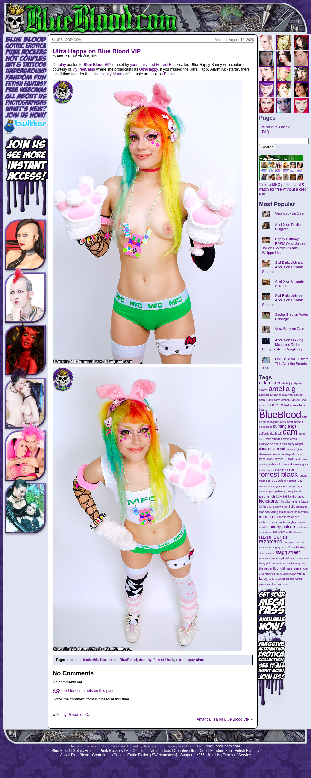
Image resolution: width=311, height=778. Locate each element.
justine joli (267, 496)
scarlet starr (298, 547)
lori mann (301, 506)
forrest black (163, 660)
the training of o (296, 563)
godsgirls (279, 480)
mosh (281, 522)
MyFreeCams (83, 69)
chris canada (273, 439)
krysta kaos (299, 501)
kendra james (296, 496)
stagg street (288, 552)
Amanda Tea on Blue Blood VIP (223, 719)
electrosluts (285, 464)
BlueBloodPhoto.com (222, 746)
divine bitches (275, 459)
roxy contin (299, 542)
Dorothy (59, 64)
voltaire (273, 579)
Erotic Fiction (138, 755)
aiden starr (269, 382)
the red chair (279, 563)
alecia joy (287, 383)
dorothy (145, 660)
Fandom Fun (221, 750)
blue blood (108, 660)
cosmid (285, 439)
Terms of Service (237, 755)
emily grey (301, 464)
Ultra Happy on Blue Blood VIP (97, 51)
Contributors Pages (108, 755)
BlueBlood (128, 660)
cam (290, 431)
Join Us (213, 755)
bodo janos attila (276, 422)
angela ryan (286, 394)
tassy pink (265, 563)
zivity (285, 584)
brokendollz (265, 426)
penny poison (282, 526)
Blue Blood (60, 750)
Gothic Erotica (85, 750)
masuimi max (268, 517)
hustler (271, 486)
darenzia (265, 454)
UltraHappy (148, 69)
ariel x (276, 404)
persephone (265, 532)
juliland (296, 491)
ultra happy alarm (191, 660)
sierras (263, 553)
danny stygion (294, 449)
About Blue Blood (74, 755)
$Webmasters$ (164, 755)
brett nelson (295, 422)
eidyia (272, 464)
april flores (274, 400)
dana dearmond (272, 449)
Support (186, 755)
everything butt (284, 469)
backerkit (90, 660)
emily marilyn (266, 470)
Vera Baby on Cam (289, 213)
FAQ (265, 132)
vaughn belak (287, 573)
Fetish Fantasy (247, 750)
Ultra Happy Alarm (106, 74)
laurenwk (278, 506)
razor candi (273, 537)
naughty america (296, 522)
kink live (285, 501)
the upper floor (269, 568)
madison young (268, 512)
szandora (302, 558)
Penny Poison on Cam (74, 714)
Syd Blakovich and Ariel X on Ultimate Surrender (283, 267)
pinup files (279, 532)
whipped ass (286, 578)
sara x (262, 547)
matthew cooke (289, 517)
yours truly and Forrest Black (154, 64)
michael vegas (268, 522)
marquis (303, 512)
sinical (270, 553)
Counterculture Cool (191, 750)
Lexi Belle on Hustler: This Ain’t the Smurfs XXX (285, 363)
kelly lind (281, 496)
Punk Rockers (111, 750)
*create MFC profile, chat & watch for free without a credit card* (283, 187)
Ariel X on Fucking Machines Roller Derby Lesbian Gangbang (282, 344)
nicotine (263, 527)
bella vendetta (295, 405)
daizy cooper (295, 444)
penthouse (302, 527)
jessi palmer (276, 491)
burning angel (285, 426)
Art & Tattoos (160, 750)
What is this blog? (276, 127)
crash (293, 439)
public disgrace (294, 532)
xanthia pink (274, 584)
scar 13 (285, 547)
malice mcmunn (288, 512)
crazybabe (266, 444)
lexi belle (289, 506)
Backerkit (171, 74)
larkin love (265, 506)
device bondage (281, 454)
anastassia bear (268, 394)
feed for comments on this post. (83, 691)
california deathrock (270, 433)
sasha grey (273, 547)
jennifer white (283, 486)
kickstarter (269, 501)
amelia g (73, 660)
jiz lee (287, 491)
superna (263, 558)
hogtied (291, 480)
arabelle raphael (290, 399)
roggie (288, 542)
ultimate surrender (294, 568)
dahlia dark (280, 444)
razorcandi (271, 542)
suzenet (273, 558)
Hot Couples (136, 750)
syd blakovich (287, 558)
